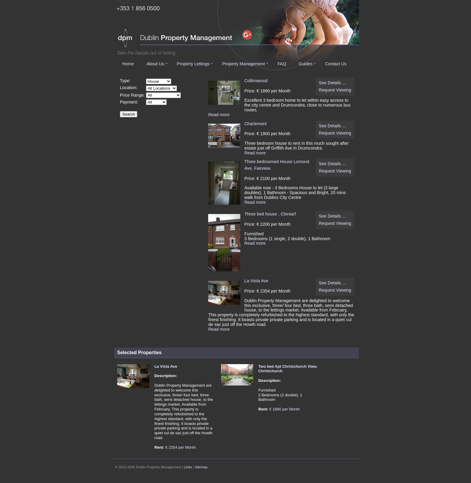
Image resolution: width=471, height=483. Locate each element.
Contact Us (335, 63)
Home (128, 63)
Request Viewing (335, 90)
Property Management (243, 63)
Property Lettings (193, 63)
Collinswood (256, 80)
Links (188, 467)
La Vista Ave (256, 280)
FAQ (282, 63)
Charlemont (255, 123)
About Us (155, 63)
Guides (306, 63)
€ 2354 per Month (181, 447)
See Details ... (332, 83)
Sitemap (201, 467)
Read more (218, 114)
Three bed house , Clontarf (270, 214)
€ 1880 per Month (284, 409)
